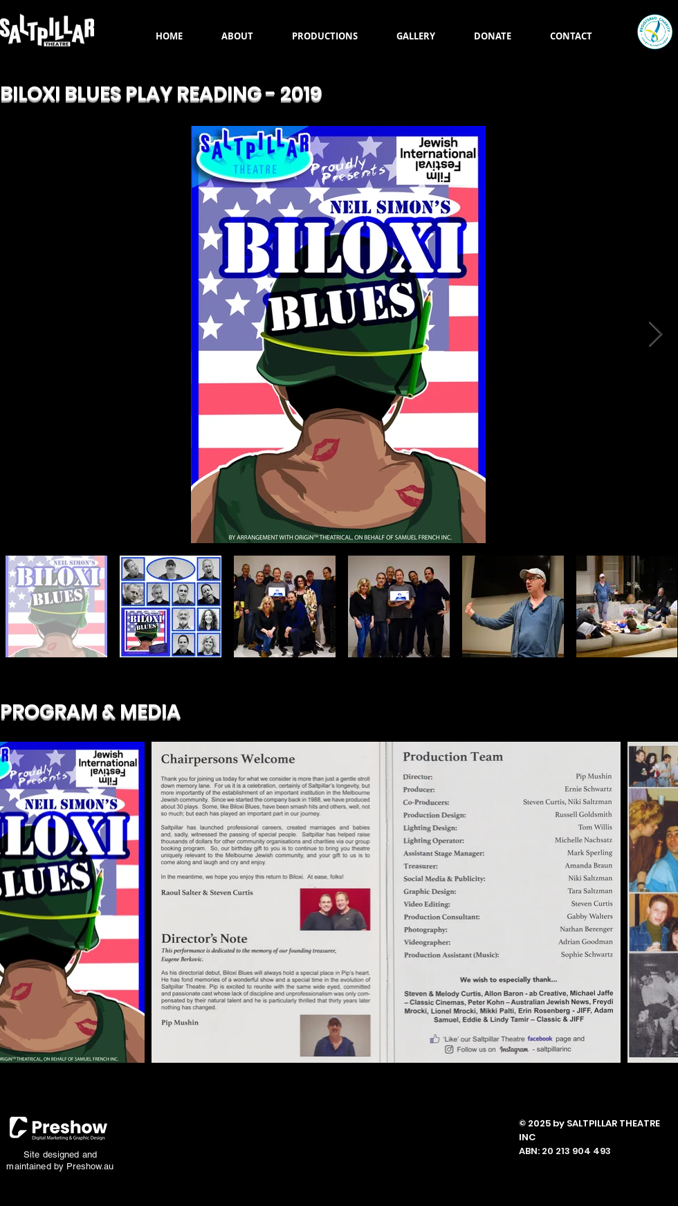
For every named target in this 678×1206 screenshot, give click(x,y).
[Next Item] (655, 334)
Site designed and (60, 1154)
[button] (237, 36)
